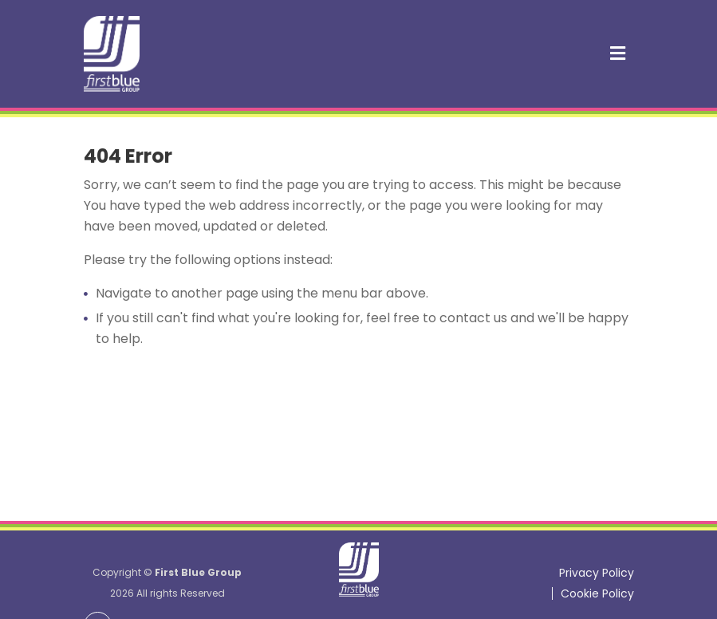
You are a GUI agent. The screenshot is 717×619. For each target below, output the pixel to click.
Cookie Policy (597, 593)
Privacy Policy (596, 573)
